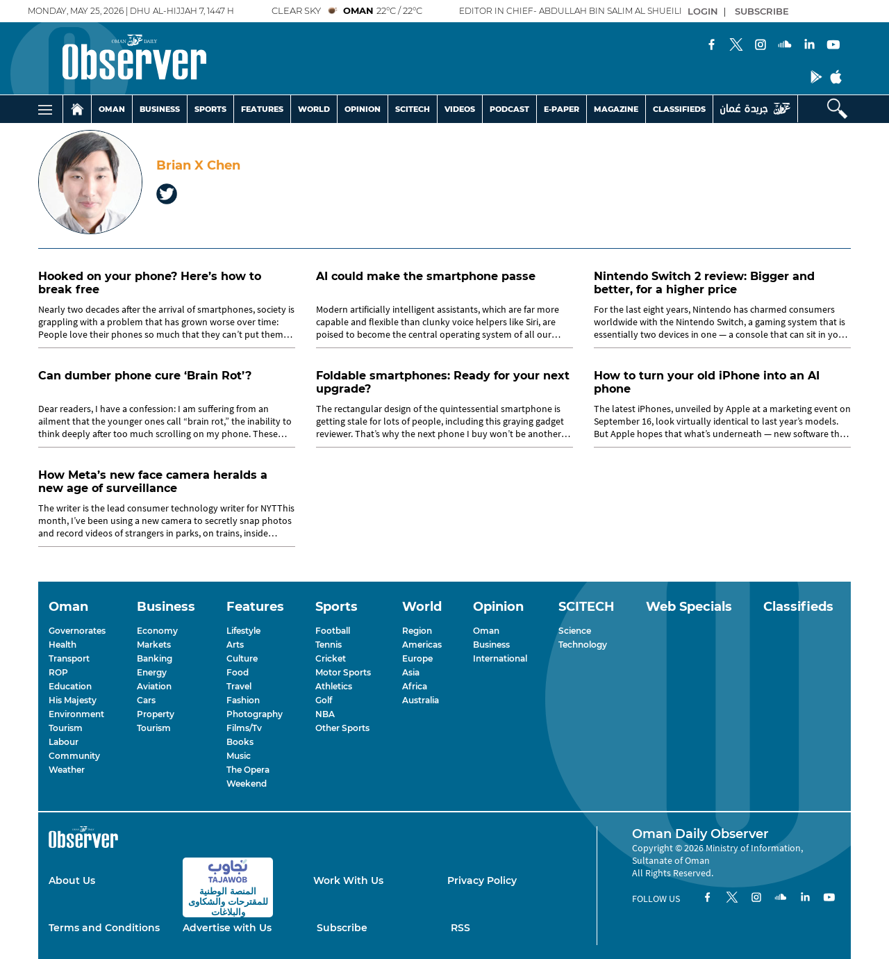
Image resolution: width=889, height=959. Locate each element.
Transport (69, 658)
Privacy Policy (482, 880)
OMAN (112, 109)
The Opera (247, 769)
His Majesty (73, 700)
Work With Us (348, 880)
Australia (420, 700)
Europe (417, 658)
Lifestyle (243, 630)
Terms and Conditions (104, 927)
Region (417, 630)
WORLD (314, 109)
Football (332, 630)
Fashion (243, 700)
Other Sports (342, 728)
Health (62, 644)
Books (240, 742)
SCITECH (412, 109)
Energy (152, 672)
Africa (414, 686)
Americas (422, 644)
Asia (410, 672)
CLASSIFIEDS (679, 109)
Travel (238, 686)
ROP (58, 672)
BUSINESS (160, 109)
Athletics (333, 686)
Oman (486, 630)
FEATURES (262, 109)
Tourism (66, 728)
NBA (325, 714)
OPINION (362, 109)
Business (491, 644)
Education (70, 686)
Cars (146, 700)
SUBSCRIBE (762, 11)
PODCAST (509, 109)
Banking (154, 658)
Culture (242, 658)
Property (155, 714)
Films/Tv (244, 728)
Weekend (246, 783)
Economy (157, 630)
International (500, 658)
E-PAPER (561, 109)
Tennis (328, 644)
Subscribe (342, 927)
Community (74, 756)
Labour (63, 742)
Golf (323, 700)
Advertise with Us (227, 927)
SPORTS (210, 109)
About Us (72, 880)
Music (238, 756)
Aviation (154, 686)
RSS (460, 927)
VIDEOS (459, 109)
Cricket (330, 658)
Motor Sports (343, 672)
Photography (254, 714)
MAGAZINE (616, 109)
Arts (235, 644)
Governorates (77, 630)
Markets (154, 644)
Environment (76, 714)
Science (574, 630)
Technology (582, 644)
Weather (67, 769)
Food (237, 672)
